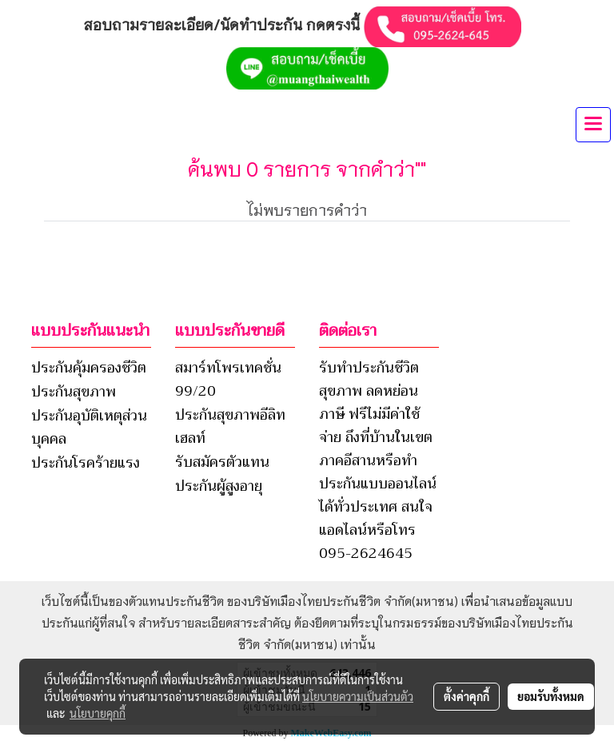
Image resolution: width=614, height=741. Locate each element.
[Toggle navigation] (593, 124)
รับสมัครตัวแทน (222, 462)
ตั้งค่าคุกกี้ (466, 696)
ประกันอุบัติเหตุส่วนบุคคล (89, 427)
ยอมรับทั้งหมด (550, 696)
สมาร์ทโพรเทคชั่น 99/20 (228, 379)
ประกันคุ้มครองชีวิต (88, 367)
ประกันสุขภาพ (73, 391)
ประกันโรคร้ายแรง (85, 463)
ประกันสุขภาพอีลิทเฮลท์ (230, 426)
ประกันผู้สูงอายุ (218, 486)
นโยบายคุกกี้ (98, 713)
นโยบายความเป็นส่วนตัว (357, 696)
